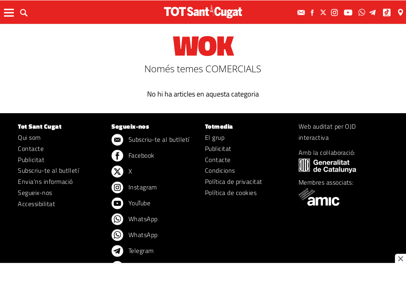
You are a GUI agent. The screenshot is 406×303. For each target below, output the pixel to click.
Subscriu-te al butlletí (48, 170)
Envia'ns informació (45, 181)
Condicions (220, 170)
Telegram (132, 251)
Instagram (134, 188)
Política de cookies (231, 192)
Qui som (29, 137)
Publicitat (31, 159)
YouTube (130, 204)
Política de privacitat (233, 181)
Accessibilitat (36, 203)
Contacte (31, 148)
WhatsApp (134, 220)
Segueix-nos (35, 192)
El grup (214, 137)
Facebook (132, 156)
